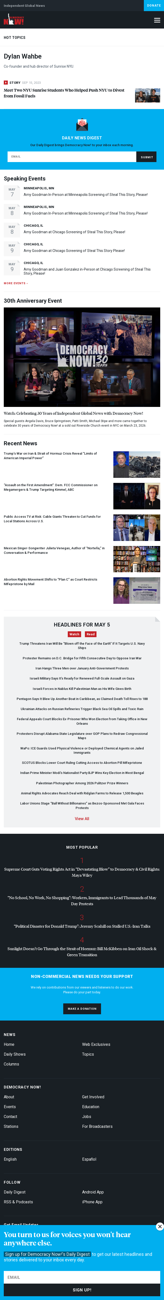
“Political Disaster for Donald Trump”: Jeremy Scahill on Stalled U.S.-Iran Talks (82, 926)
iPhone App (92, 1202)
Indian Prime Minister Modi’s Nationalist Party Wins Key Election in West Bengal (82, 773)
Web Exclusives (96, 1044)
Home (9, 1044)
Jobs (86, 1116)
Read (91, 634)
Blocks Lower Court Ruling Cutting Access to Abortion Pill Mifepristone (82, 763)
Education (90, 1106)
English (10, 1159)
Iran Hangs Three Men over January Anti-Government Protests (82, 668)
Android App (93, 1192)
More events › (16, 283)
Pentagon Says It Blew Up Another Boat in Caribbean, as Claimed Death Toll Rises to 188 (82, 699)
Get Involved (93, 1097)
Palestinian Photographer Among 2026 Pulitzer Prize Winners (82, 783)
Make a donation (82, 1008)
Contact (10, 1116)
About (9, 1097)
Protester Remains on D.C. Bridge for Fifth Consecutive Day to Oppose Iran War (82, 658)
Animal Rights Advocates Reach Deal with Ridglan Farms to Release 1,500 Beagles (82, 793)
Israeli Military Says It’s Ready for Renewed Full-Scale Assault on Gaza (82, 678)
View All (82, 818)
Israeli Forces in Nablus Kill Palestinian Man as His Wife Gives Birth (82, 689)
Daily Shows (15, 1054)
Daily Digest (14, 1192)
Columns (11, 1064)
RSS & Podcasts (18, 1202)
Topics (88, 1054)
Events (10, 1106)
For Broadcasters (97, 1126)
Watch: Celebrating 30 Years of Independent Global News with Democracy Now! (73, 413)
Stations (11, 1126)
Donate (154, 5)
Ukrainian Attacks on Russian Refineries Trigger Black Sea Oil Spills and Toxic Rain (82, 709)
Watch (74, 634)
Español (89, 1159)
